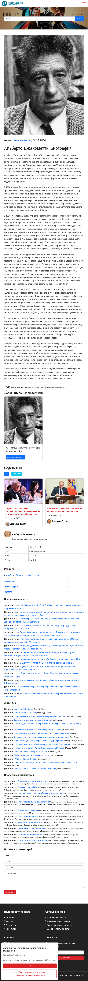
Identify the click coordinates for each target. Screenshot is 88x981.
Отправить (10, 892)
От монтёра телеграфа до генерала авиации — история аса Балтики (45, 762)
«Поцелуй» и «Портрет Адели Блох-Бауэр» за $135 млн (39, 748)
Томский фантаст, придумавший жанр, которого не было (40, 716)
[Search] (40, 18)
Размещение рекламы (57, 917)
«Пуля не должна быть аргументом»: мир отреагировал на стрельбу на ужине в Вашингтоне (22, 511)
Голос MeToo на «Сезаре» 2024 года (30, 751)
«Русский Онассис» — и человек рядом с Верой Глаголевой (42, 744)
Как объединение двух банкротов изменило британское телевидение (47, 723)
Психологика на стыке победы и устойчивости (40, 793)
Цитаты (9, 592)
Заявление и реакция (28, 810)
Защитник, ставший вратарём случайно (32, 720)
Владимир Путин (60, 521)
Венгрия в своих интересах (30, 822)
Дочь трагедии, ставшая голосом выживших (35, 768)
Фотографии (11, 587)
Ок (30, 966)
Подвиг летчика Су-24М (25, 712)
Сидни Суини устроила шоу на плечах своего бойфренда (47, 663)
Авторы (9, 921)
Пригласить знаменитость (59, 925)
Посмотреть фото (15, 457)
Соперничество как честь (30, 834)
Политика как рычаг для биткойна (34, 802)
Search (79, 18)
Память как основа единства (31, 828)
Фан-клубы (11, 929)
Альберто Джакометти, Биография (22, 575)
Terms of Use (61, 975)
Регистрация (12, 925)
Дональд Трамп (18, 524)
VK (6, 474)
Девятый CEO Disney (23, 709)
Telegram (16, 474)
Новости (9, 581)
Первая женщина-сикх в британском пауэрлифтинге (38, 740)
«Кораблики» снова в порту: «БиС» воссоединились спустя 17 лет (51, 659)
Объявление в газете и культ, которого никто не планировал (42, 733)
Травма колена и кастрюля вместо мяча (33, 755)
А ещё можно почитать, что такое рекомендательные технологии (29, 973)
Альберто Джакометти (24, 534)
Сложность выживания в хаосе (32, 840)
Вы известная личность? (58, 929)
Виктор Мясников (22, 140)
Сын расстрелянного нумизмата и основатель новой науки (41, 737)
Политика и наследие (28, 816)
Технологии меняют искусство (32, 781)
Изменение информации (58, 921)
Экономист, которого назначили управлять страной (38, 729)
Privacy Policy (76, 975)
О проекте (10, 917)
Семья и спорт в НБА (27, 787)
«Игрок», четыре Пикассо (25, 759)
